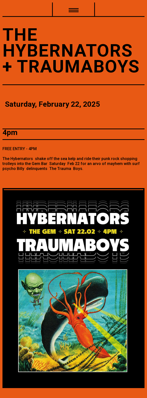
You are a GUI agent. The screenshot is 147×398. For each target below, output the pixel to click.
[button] (73, 9)
